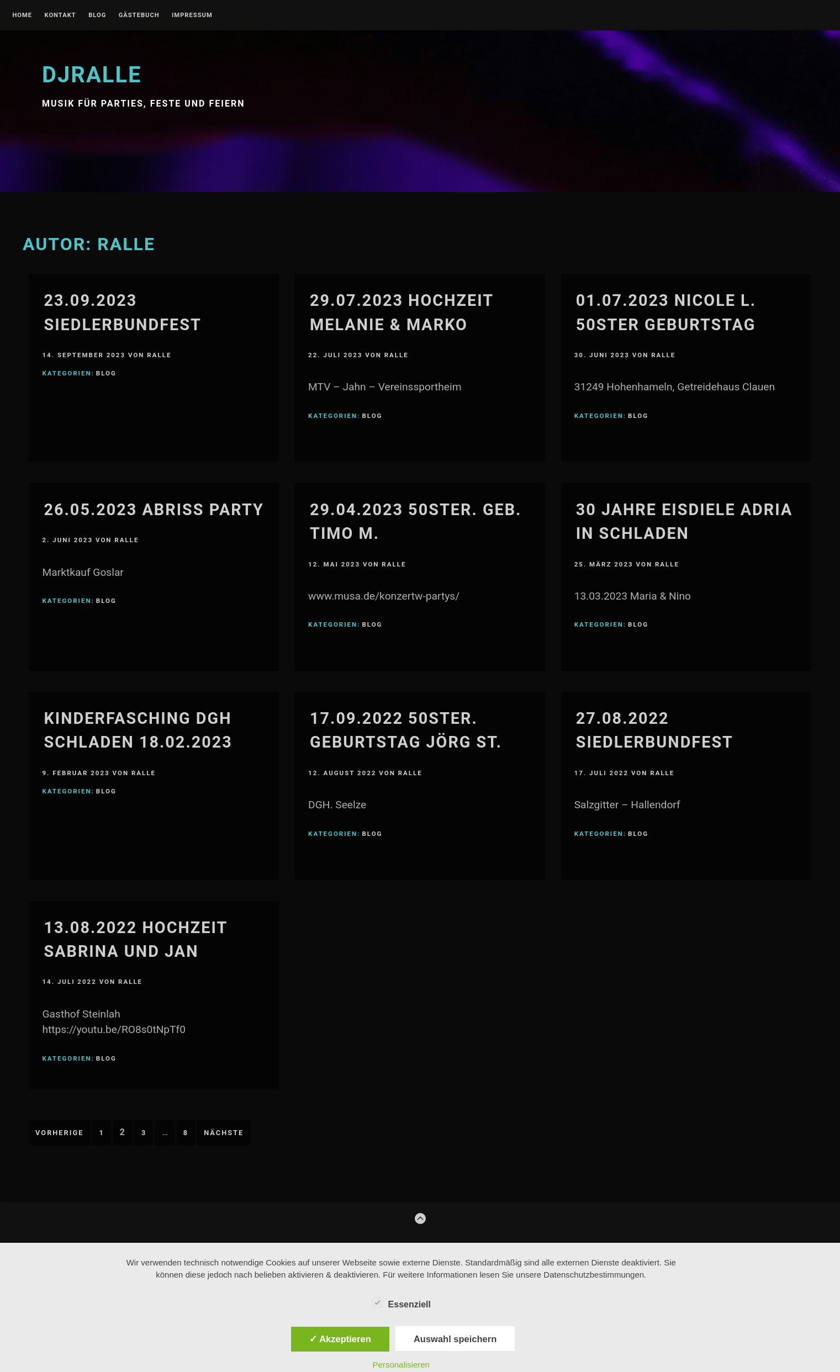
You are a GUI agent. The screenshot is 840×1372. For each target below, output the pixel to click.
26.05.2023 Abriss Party (153, 509)
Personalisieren (401, 1364)
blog (97, 15)
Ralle (159, 355)
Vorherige (59, 1133)
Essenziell (401, 1302)
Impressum (192, 15)
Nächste (224, 1133)
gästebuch (139, 15)
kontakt (60, 15)
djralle (92, 75)
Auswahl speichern (455, 1339)
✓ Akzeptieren (340, 1339)
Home (22, 15)
